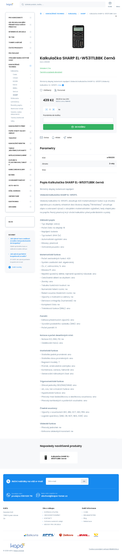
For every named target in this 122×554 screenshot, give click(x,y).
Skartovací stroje (17, 109)
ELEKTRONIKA (14, 201)
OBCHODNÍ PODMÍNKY (52, 515)
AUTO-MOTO (14, 185)
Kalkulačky (72, 14)
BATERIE (11, 175)
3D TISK (11, 37)
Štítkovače (15, 98)
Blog (85, 518)
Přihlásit (84, 481)
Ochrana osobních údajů (53, 521)
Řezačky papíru (16, 105)
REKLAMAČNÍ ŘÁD (90, 515)
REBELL (15, 88)
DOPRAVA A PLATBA (51, 512)
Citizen (15, 78)
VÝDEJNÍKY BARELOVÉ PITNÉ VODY (19, 59)
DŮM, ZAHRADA (14, 191)
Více (59, 85)
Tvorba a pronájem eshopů (99, 549)
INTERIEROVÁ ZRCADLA (17, 32)
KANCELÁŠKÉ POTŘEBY (17, 126)
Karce (15, 85)
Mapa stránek (19, 551)
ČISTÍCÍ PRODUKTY (16, 48)
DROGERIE (12, 207)
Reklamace (88, 521)
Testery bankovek (17, 118)
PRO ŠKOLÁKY (14, 53)
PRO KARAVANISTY (16, 18)
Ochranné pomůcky (17, 180)
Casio (15, 74)
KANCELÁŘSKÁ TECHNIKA (55, 14)
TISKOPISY (12, 138)
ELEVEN (15, 81)
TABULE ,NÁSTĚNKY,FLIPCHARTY (17, 149)
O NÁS (86, 512)
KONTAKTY (48, 518)
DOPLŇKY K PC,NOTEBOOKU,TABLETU (18, 162)
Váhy (12, 121)
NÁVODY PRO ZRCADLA (52, 524)
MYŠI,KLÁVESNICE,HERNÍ (17, 155)
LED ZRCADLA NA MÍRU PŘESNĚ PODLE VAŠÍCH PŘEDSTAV (17, 24)
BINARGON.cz (114, 549)
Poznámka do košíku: (52, 115)
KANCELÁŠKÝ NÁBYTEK (17, 143)
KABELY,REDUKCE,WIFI (17, 169)
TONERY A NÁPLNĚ (15, 42)
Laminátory (15, 102)
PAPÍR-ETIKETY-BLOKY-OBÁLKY (17, 132)
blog (11, 222)
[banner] (10, 5)
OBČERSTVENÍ (14, 196)
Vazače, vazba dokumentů (16, 113)
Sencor (15, 91)
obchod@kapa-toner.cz (54, 495)
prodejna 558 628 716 (21, 496)
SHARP (83, 14)
